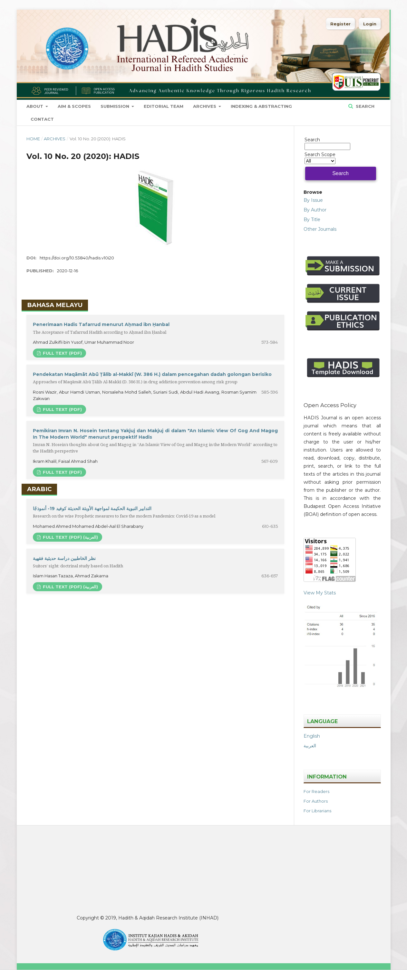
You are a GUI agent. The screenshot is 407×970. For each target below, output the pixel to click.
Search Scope (320, 158)
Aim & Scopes (74, 106)
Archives (205, 106)
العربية (310, 746)
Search (364, 106)
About (35, 106)
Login (369, 23)
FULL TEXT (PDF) (62, 353)
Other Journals (320, 229)
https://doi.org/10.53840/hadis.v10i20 (77, 257)
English (312, 736)
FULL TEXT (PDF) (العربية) (70, 537)
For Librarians (317, 810)
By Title (312, 219)
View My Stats (320, 593)
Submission (116, 106)
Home (33, 138)
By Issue (313, 200)
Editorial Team (163, 106)
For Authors (316, 801)
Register (340, 23)
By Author (315, 210)
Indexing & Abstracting (261, 106)
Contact (42, 119)
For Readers (316, 791)
